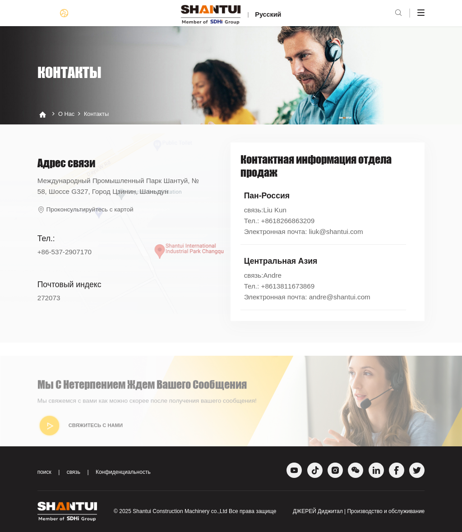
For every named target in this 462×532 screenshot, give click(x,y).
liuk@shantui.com (336, 231)
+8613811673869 (288, 286)
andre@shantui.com (339, 297)
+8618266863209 (288, 221)
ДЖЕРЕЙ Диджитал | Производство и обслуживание (359, 511)
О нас (66, 114)
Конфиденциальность (123, 472)
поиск (44, 472)
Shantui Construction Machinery (171, 511)
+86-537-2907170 (64, 252)
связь (74, 472)
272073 (48, 298)
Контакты (96, 114)
